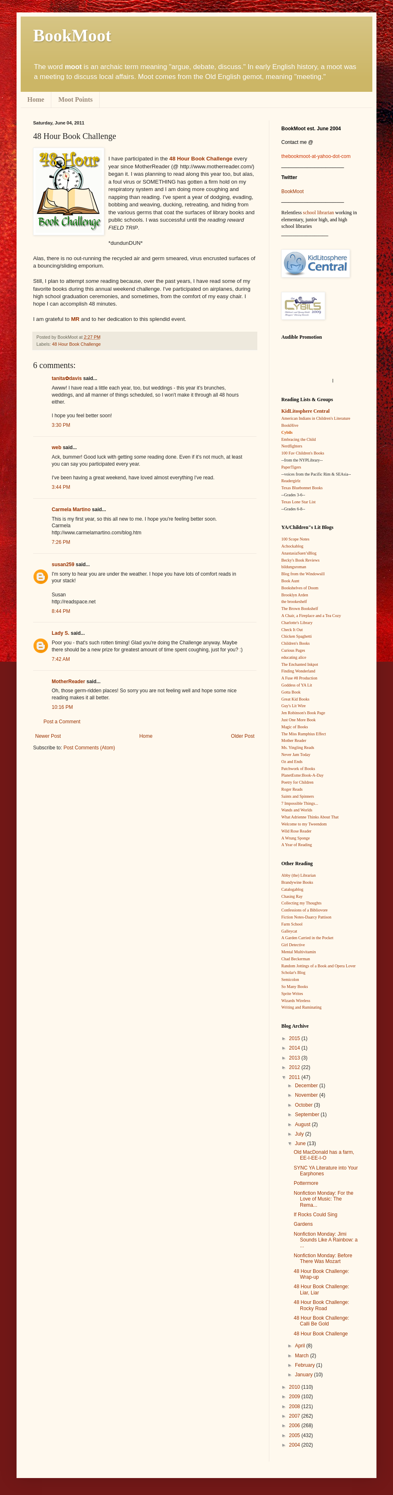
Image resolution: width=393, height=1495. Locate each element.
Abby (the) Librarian (298, 875)
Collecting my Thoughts (301, 903)
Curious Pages (293, 650)
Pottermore (306, 1183)
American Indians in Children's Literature (315, 418)
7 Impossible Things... (299, 803)
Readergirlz (290, 480)
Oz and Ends (291, 761)
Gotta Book (290, 692)
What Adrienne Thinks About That (310, 817)
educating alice (293, 657)
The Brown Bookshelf (299, 608)
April (300, 1346)
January (304, 1375)
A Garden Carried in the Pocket (307, 937)
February (305, 1365)
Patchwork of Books (298, 768)
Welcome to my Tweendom (304, 824)
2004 (295, 1445)
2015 (295, 1038)
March (302, 1356)
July (300, 1134)
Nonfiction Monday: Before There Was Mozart (323, 1258)
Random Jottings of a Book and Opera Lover (318, 966)
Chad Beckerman (295, 959)
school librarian (318, 212)
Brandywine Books (297, 882)
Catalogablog (292, 889)
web (56, 447)
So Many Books (294, 986)
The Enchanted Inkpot (299, 664)
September (308, 1114)
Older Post (242, 736)
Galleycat (289, 931)
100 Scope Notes (295, 539)
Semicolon (290, 979)
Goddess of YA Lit (296, 685)
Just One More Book (298, 720)
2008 (295, 1406)
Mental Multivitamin (298, 952)
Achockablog (292, 546)
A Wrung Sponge (295, 838)
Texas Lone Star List (298, 502)
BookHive (289, 425)
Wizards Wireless (295, 1000)
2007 (295, 1416)
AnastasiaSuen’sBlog (298, 553)
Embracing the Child (298, 439)
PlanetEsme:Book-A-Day (302, 775)
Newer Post (48, 736)
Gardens (303, 1224)
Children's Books (295, 643)
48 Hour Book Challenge (76, 344)
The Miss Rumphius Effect (303, 734)
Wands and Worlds (296, 810)
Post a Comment (61, 722)
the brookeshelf (294, 601)
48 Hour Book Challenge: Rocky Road (321, 1305)
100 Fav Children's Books (302, 453)
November (307, 1095)
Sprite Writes (292, 993)
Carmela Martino (71, 509)
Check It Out (292, 629)
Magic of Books (294, 727)
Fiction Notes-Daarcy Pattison (306, 917)
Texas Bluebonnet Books (302, 488)
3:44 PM (61, 487)
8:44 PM (61, 611)
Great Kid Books (295, 699)
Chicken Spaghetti (296, 636)
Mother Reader (293, 740)
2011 (295, 1077)
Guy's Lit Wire (293, 705)
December (307, 1085)
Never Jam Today (295, 754)
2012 (295, 1067)
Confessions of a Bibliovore (304, 910)
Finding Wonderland (298, 671)
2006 (295, 1425)
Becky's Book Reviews (300, 560)
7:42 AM (61, 659)
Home (35, 99)
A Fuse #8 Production (299, 678)
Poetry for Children (297, 782)
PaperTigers (291, 467)
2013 (295, 1058)
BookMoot (292, 191)
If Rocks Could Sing (315, 1215)
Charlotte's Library (296, 622)
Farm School (291, 924)
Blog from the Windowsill (303, 574)
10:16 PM (62, 707)
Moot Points (75, 99)
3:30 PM (61, 425)
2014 (295, 1048)
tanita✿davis (67, 378)
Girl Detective (293, 944)
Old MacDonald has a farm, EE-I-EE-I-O (324, 1155)
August (303, 1124)
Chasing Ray (291, 896)
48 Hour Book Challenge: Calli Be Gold (321, 1321)
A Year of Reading (296, 844)
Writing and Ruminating (301, 1007)
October (304, 1105)
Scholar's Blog (293, 972)
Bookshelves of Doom (299, 588)
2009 (295, 1396)
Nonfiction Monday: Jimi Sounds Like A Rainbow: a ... (325, 1240)
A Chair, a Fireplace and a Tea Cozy (311, 615)
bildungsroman (293, 567)
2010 (295, 1387)
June (301, 1143)
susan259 (63, 564)
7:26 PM (61, 542)
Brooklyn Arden (294, 595)
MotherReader (68, 681)
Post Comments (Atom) (89, 748)
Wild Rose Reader (296, 831)
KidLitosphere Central (305, 411)
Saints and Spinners (297, 796)
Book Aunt (290, 581)
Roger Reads (291, 789)
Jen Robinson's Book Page (303, 712)
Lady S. (60, 633)
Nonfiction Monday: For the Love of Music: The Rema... (323, 1199)
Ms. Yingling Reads (297, 747)
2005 (295, 1435)
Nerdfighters (291, 446)
